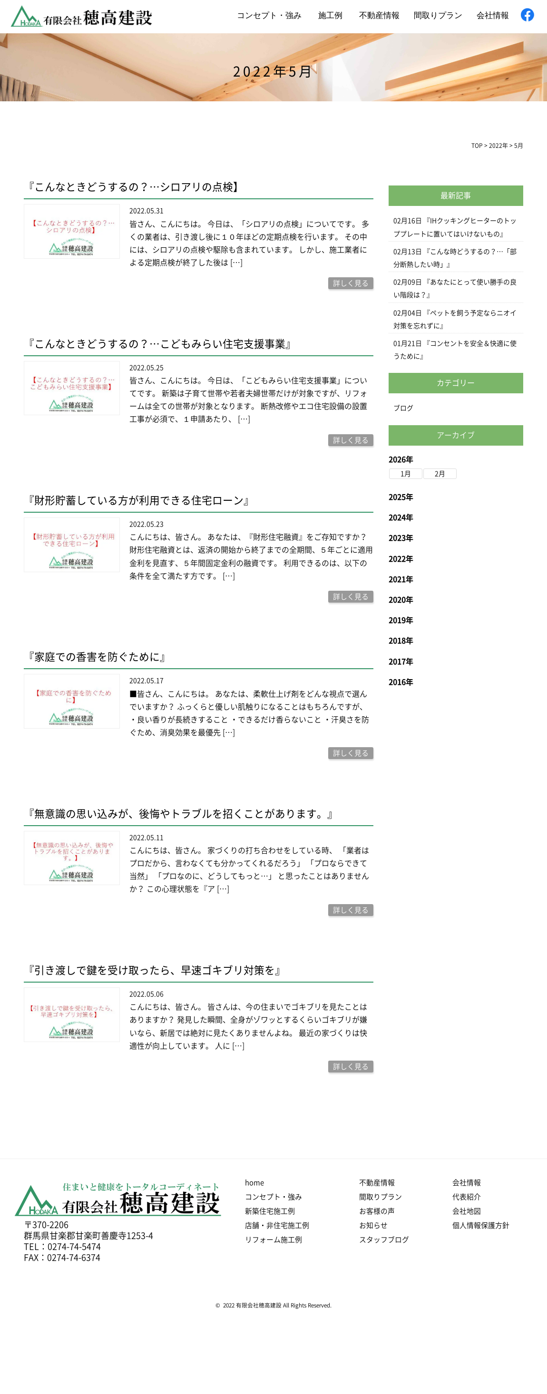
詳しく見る (351, 283)
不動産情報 (379, 15)
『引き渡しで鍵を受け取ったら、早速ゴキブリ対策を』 (154, 970)
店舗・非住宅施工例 (277, 1225)
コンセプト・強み (269, 15)
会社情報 (493, 15)
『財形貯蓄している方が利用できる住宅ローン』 (139, 500)
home (254, 1182)
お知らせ (373, 1225)
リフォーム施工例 (273, 1239)
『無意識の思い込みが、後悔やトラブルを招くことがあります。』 (181, 813)
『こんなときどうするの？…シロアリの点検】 (134, 187)
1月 (405, 473)
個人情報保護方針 (480, 1225)
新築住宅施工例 (270, 1211)
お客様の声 (377, 1211)
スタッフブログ (384, 1239)
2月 (440, 473)
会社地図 (466, 1211)
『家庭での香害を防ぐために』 (97, 657)
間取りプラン (438, 15)
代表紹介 (466, 1196)
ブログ (403, 408)
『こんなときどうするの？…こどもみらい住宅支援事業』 (160, 344)
